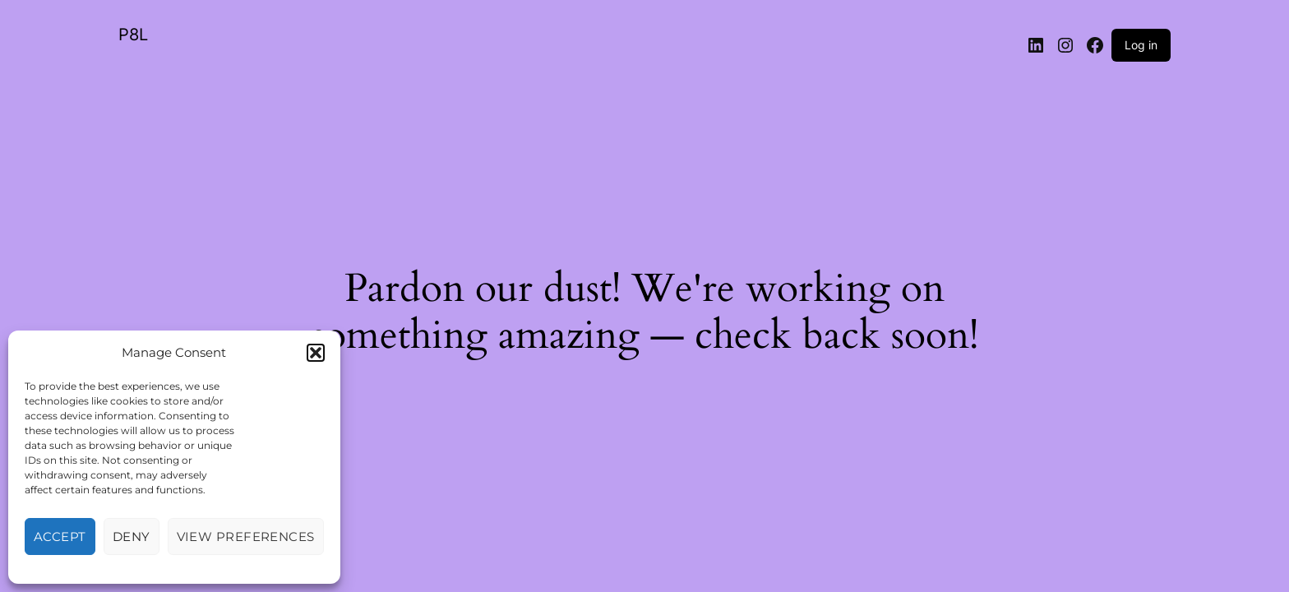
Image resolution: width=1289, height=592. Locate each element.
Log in (1141, 45)
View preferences (246, 536)
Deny (131, 536)
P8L (133, 34)
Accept (60, 536)
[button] (315, 353)
